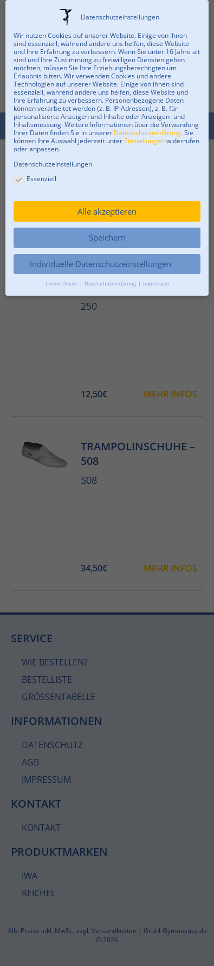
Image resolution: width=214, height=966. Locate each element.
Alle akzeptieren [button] (107, 211)
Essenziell (35, 179)
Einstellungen (144, 140)
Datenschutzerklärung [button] (111, 283)
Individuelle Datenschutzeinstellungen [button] (100, 263)
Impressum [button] (156, 283)
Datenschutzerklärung (147, 132)
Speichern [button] (107, 237)
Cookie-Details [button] (62, 283)
